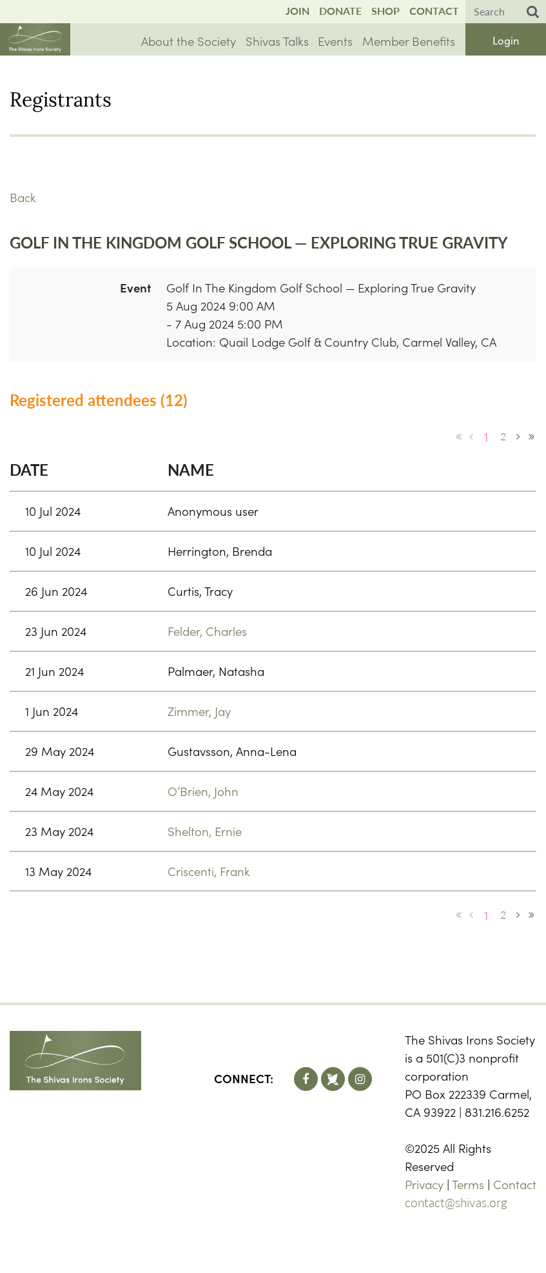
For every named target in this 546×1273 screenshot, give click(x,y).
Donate (340, 11)
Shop (385, 11)
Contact (434, 11)
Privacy (424, 1184)
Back (23, 196)
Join (297, 11)
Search (533, 12)
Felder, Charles (207, 630)
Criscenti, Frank (209, 870)
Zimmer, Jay (199, 710)
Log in (505, 40)
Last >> (531, 436)
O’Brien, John (203, 790)
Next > (518, 436)
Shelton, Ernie (205, 830)
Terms (468, 1184)
